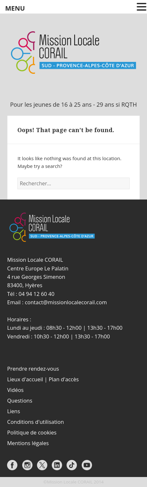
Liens (13, 411)
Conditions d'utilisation (35, 421)
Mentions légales (28, 443)
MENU (15, 8)
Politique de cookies (31, 432)
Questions (19, 400)
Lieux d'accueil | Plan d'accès (43, 379)
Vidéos (15, 390)
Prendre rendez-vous (33, 368)
